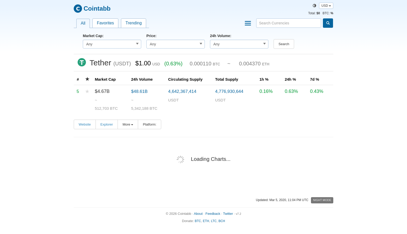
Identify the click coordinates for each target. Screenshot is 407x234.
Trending (133, 23)
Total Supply (226, 79)
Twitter (228, 214)
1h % (263, 79)
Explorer (106, 124)
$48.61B (139, 91)
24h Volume (142, 79)
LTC (214, 221)
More (128, 124)
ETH (206, 221)
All (83, 23)
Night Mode (322, 200)
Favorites (105, 23)
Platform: (149, 124)
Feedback (212, 214)
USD (326, 6)
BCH (222, 221)
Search (284, 44)
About (198, 214)
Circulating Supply (185, 79)
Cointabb (97, 8)
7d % (314, 79)
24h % (290, 79)
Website (85, 124)
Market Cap (105, 79)
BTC (198, 221)
